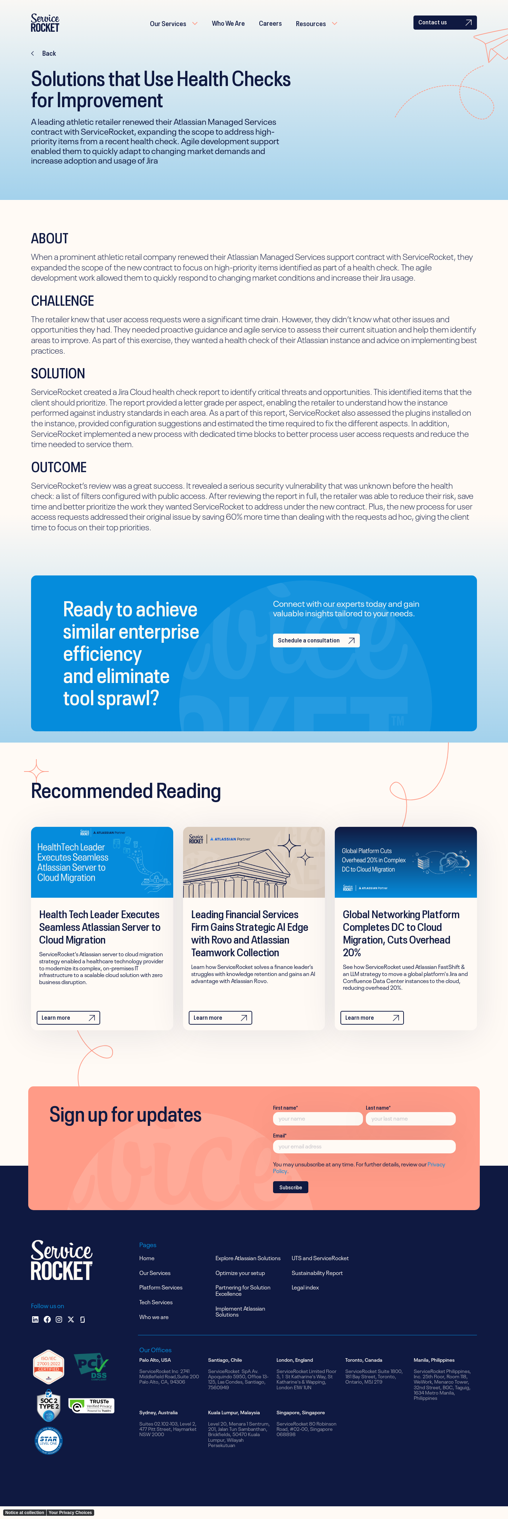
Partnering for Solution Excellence (243, 1302)
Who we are (154, 1329)
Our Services (168, 29)
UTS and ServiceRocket (320, 1270)
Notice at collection (24, 1512)
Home (147, 1270)
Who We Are (228, 28)
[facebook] (47, 1332)
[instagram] (59, 1332)
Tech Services (156, 1314)
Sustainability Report (317, 1285)
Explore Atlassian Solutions (248, 1270)
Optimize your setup (240, 1285)
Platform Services (160, 1299)
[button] (174, 29)
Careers (270, 28)
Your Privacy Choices (70, 1512)
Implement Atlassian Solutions (240, 1323)
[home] (55, 29)
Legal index (305, 1299)
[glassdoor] (82, 1332)
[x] (71, 1332)
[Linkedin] (35, 1332)
